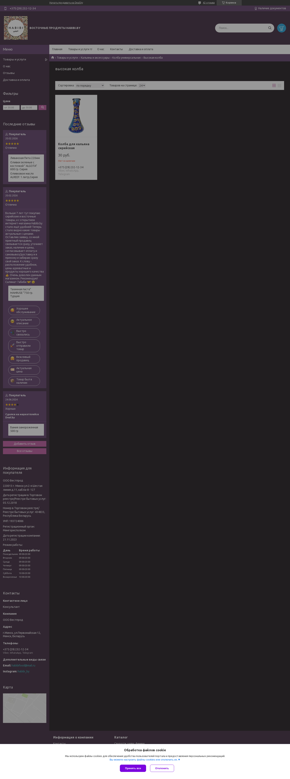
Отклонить (162, 768)
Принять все (133, 768)
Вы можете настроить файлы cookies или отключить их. (144, 759)
